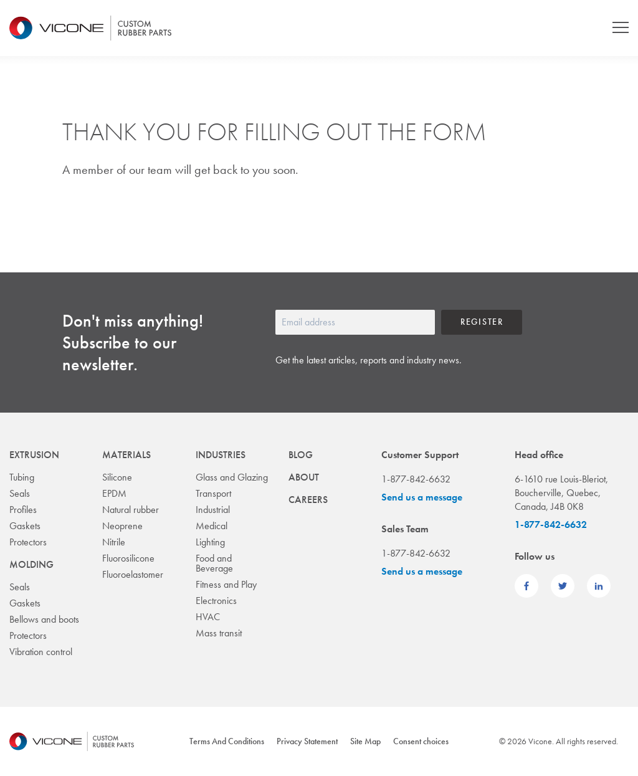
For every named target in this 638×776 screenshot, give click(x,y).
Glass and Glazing (232, 477)
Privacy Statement (307, 741)
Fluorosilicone (128, 558)
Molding (31, 564)
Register (481, 321)
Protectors (28, 541)
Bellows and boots (44, 619)
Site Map (365, 741)
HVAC (208, 616)
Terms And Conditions (226, 741)
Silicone (117, 477)
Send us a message (421, 497)
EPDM (114, 493)
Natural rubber (130, 509)
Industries (220, 454)
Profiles (23, 509)
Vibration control (40, 651)
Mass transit (219, 632)
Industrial (213, 509)
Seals (19, 493)
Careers (308, 499)
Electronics (216, 600)
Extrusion (34, 454)
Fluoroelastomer (132, 574)
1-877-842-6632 (551, 524)
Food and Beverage (214, 563)
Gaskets (24, 525)
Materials (126, 454)
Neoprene (122, 525)
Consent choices (421, 741)
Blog (300, 454)
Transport (213, 493)
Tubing (21, 477)
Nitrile (113, 541)
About (303, 477)
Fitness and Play (226, 584)
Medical (211, 525)
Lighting (210, 541)
